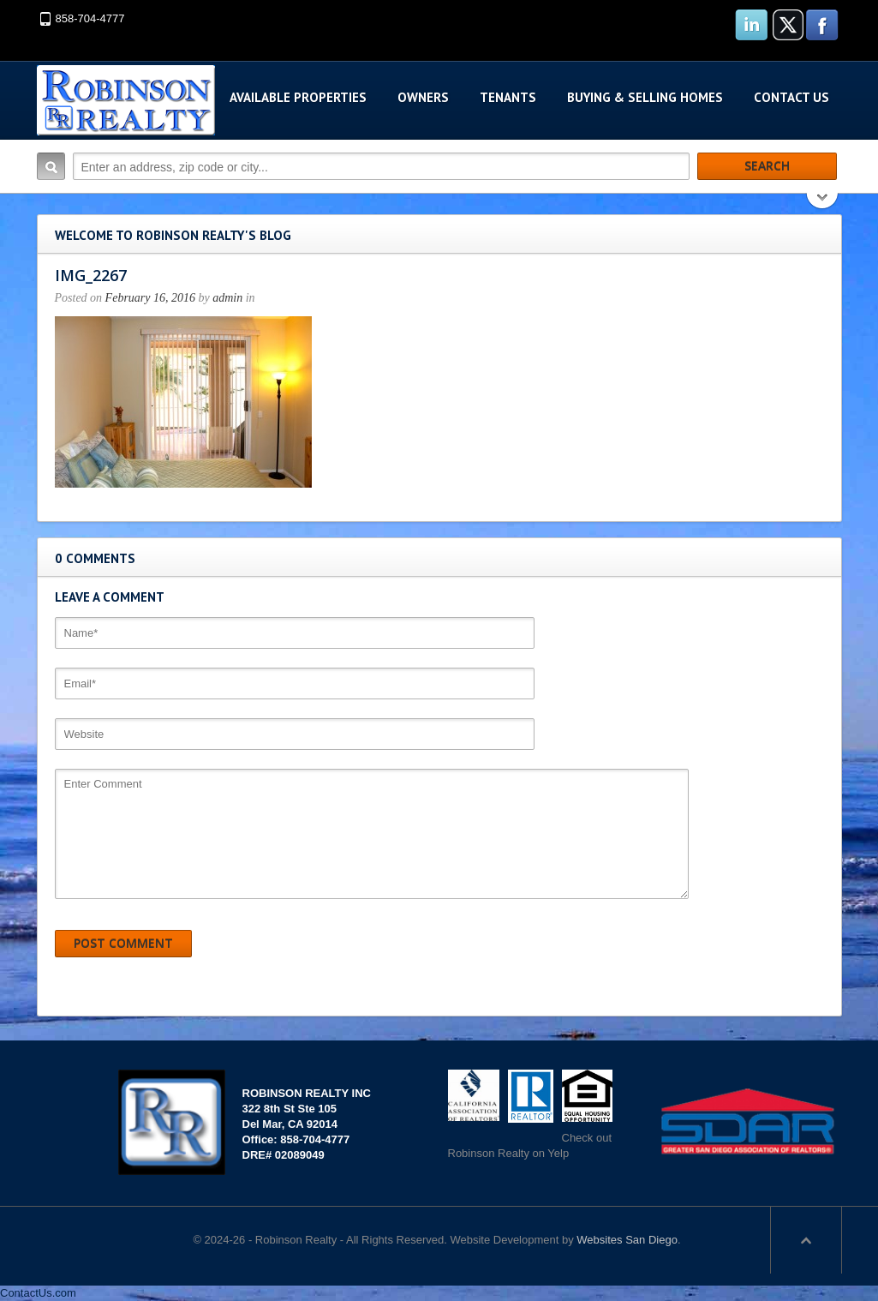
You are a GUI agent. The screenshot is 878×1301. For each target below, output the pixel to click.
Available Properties (298, 97)
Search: (51, 166)
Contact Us (791, 97)
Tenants (508, 97)
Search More (822, 203)
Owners (423, 97)
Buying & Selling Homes (645, 97)
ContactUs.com (38, 1292)
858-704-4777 (90, 18)
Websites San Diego (627, 1239)
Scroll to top (806, 1240)
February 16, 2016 (150, 297)
